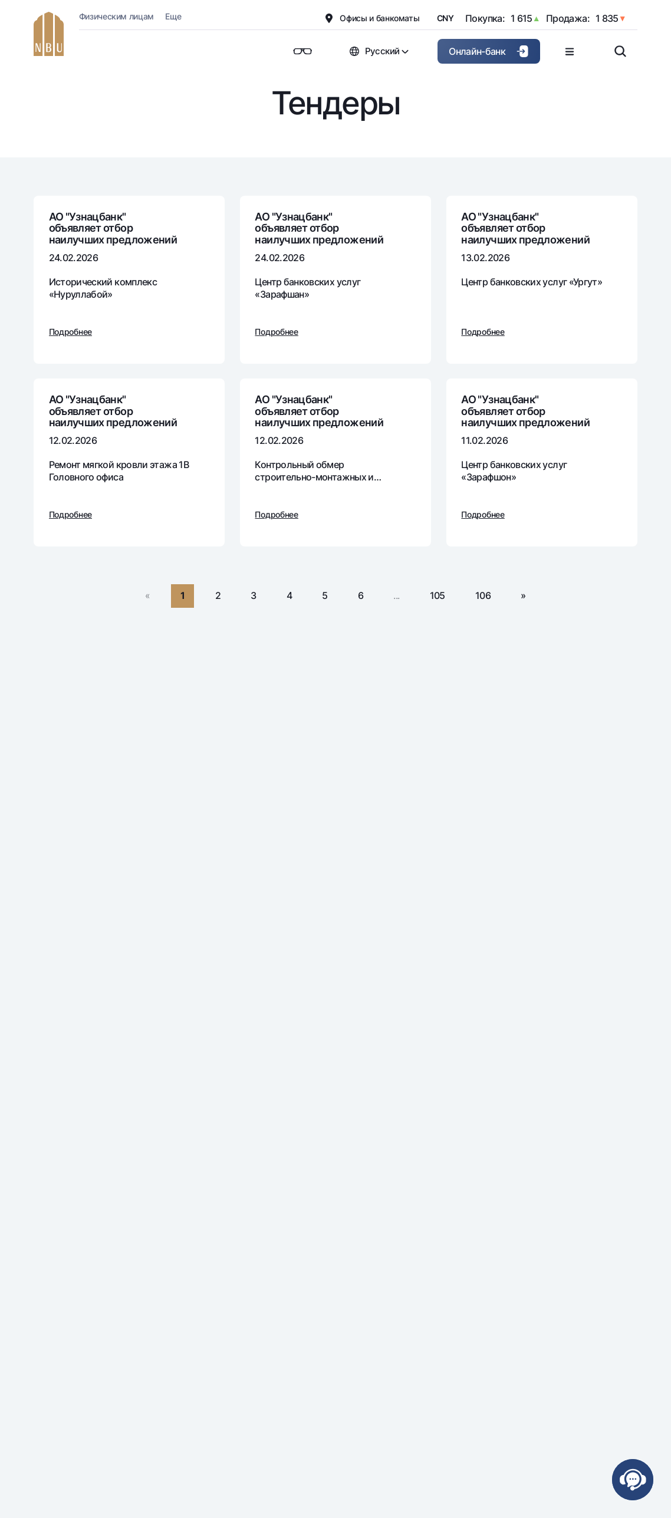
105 (437, 595)
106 (483, 595)
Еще (173, 16)
